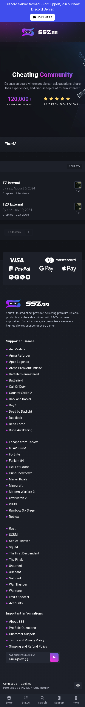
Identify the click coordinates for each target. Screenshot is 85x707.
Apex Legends (19, 362)
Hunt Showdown (20, 473)
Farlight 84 (16, 461)
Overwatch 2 (18, 498)
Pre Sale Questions (22, 628)
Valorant (15, 578)
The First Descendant (24, 553)
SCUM (13, 535)
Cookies (26, 683)
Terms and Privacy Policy (26, 640)
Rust (12, 528)
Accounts (16, 603)
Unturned (15, 566)
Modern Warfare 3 (22, 492)
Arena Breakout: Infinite (25, 368)
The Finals (16, 560)
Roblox (14, 517)
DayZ (12, 405)
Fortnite (14, 454)
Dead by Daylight (20, 411)
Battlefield (16, 380)
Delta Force (17, 424)
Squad (13, 547)
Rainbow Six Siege (22, 510)
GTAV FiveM (17, 448)
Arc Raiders (17, 349)
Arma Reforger (19, 355)
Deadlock (15, 418)
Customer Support (22, 634)
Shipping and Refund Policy (28, 646)
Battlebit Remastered (24, 374)
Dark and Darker (20, 399)
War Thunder (18, 584)
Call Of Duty (17, 387)
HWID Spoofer (19, 597)
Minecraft (16, 485)
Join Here (42, 17)
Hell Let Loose (19, 467)
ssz (9, 188)
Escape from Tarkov (23, 442)
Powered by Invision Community (26, 687)
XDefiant (15, 572)
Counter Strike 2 (20, 393)
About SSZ (17, 622)
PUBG (13, 504)
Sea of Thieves (19, 541)
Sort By (74, 166)
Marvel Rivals (18, 479)
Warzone (15, 591)
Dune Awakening (20, 430)
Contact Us (10, 683)
